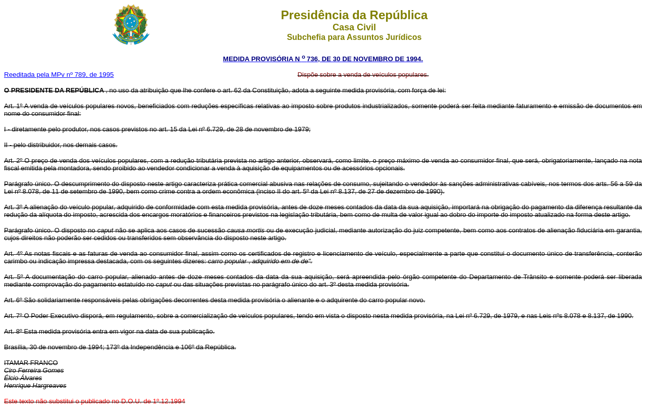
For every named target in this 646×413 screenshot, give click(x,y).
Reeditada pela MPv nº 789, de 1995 (59, 74)
